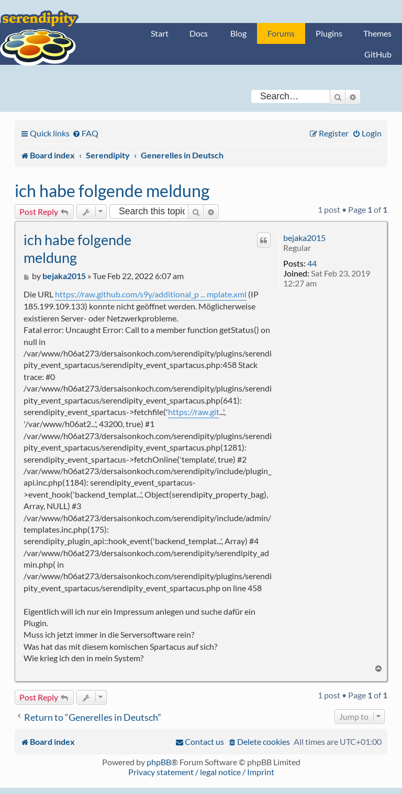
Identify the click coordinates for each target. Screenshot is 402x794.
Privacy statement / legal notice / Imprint (201, 772)
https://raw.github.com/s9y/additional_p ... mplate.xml (151, 294)
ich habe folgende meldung (112, 190)
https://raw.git (193, 412)
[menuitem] (85, 133)
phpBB (159, 762)
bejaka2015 (304, 238)
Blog (238, 33)
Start (160, 33)
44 (312, 263)
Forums (281, 33)
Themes (377, 33)
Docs (198, 33)
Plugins (329, 33)
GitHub (378, 54)
